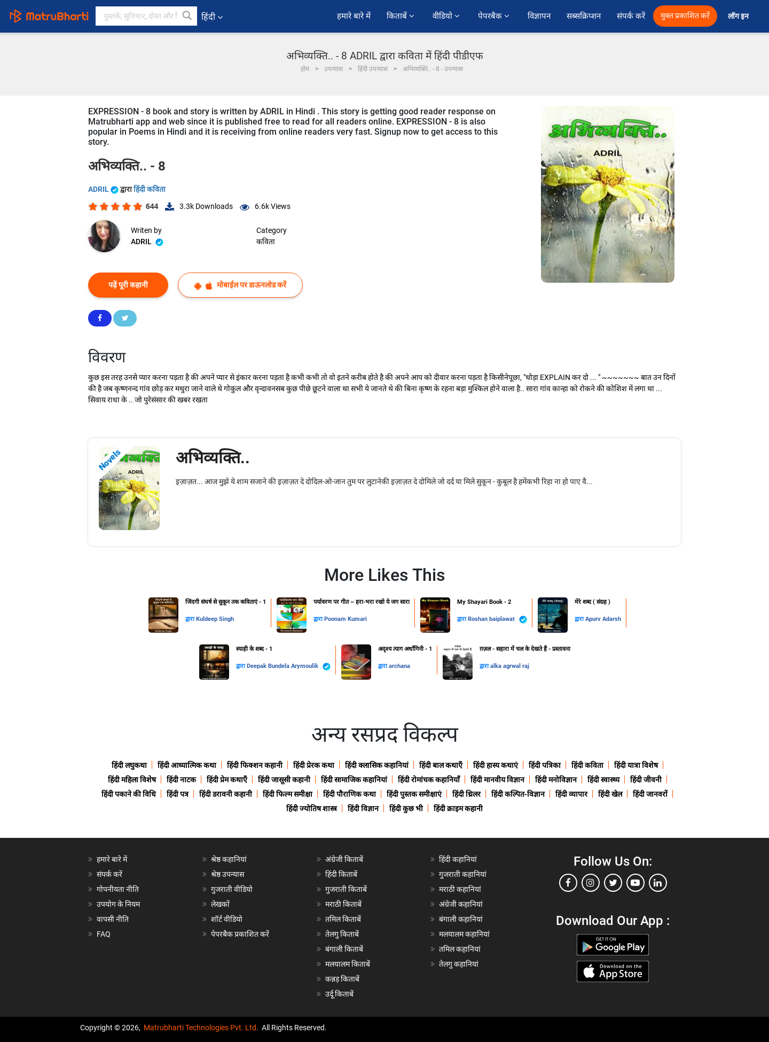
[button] (187, 16)
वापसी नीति (113, 919)
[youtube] (635, 883)
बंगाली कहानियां (461, 919)
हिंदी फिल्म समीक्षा (287, 794)
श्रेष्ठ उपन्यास (227, 874)
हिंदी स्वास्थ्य (603, 779)
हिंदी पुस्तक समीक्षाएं (414, 794)
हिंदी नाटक (181, 779)
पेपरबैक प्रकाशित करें (240, 934)
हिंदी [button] (212, 17)
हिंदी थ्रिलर (466, 794)
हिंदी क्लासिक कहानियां (377, 765)
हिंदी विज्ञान (363, 808)
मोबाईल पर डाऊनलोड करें (240, 285)
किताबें (402, 16)
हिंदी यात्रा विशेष (636, 765)
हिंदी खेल (610, 794)
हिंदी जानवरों (650, 794)
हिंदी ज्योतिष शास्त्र (311, 808)
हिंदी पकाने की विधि (128, 794)
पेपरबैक (495, 16)
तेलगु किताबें (342, 934)
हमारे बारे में (354, 16)
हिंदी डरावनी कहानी (225, 794)
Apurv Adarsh (603, 619)
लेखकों (220, 904)
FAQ (104, 934)
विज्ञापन (539, 16)
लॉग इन (739, 16)
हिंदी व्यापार (571, 794)
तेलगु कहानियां (458, 964)
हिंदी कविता (150, 189)
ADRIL (104, 189)
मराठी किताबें (343, 904)
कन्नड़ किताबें (342, 979)
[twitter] (613, 883)
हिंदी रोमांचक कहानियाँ (429, 779)
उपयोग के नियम (118, 904)
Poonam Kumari (345, 619)
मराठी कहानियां (460, 889)
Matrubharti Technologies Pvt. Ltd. (201, 1027)
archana (399, 666)
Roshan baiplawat (497, 620)
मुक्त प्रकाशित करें (685, 15)
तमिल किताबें (343, 919)
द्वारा (190, 619)
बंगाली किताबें (344, 949)
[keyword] (146, 16)
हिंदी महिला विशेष (132, 779)
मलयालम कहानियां (464, 934)
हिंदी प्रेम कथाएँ (227, 779)
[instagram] (591, 883)
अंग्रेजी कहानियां (461, 904)
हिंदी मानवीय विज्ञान (497, 779)
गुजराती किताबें (346, 889)
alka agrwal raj (509, 666)
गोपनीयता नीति (118, 889)
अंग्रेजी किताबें (344, 859)
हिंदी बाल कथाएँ (440, 765)
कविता (265, 241)
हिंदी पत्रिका (545, 765)
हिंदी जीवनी (646, 779)
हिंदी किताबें (341, 874)
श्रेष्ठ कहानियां (229, 859)
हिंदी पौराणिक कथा (349, 794)
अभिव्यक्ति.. (213, 457)
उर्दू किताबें (339, 994)
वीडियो (447, 16)
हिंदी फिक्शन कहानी (255, 765)
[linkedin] (658, 883)
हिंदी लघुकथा (129, 765)
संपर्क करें (631, 16)
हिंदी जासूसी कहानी (284, 779)
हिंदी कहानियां (458, 859)
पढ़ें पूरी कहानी (128, 285)
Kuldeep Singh (215, 619)
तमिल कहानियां (460, 949)
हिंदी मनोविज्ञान (556, 779)
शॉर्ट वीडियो (226, 919)
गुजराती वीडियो (232, 889)
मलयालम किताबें (347, 964)
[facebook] (568, 883)
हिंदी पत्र (178, 794)
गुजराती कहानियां (462, 874)
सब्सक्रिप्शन (584, 16)
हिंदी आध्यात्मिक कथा (187, 765)
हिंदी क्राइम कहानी (458, 808)
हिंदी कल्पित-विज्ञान (518, 794)
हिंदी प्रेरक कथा (313, 765)
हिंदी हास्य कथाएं (495, 765)
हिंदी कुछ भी (406, 808)
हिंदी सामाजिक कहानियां (354, 779)
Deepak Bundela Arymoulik (289, 667)
